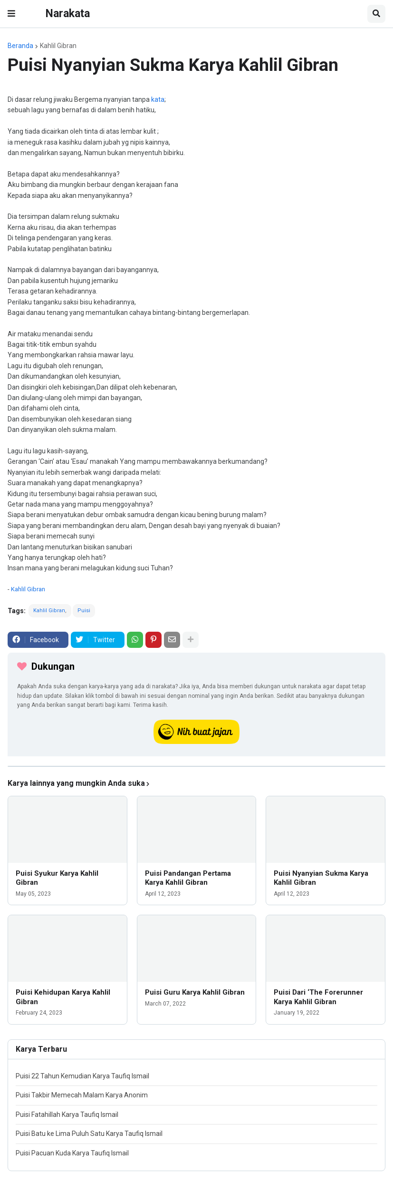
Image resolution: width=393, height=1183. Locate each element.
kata (157, 99)
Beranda (20, 45)
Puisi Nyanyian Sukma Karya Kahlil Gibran (321, 878)
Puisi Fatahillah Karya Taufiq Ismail (67, 1114)
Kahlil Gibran (58, 45)
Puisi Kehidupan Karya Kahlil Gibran (63, 997)
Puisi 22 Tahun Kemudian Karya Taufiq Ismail (82, 1076)
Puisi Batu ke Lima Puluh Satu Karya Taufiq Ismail (89, 1133)
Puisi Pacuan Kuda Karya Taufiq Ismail (72, 1153)
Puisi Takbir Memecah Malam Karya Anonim (82, 1095)
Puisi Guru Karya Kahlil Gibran (195, 992)
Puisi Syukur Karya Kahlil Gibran (57, 878)
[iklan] (196, 766)
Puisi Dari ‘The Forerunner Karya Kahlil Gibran (318, 997)
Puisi (83, 610)
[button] (11, 14)
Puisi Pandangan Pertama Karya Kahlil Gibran (188, 878)
